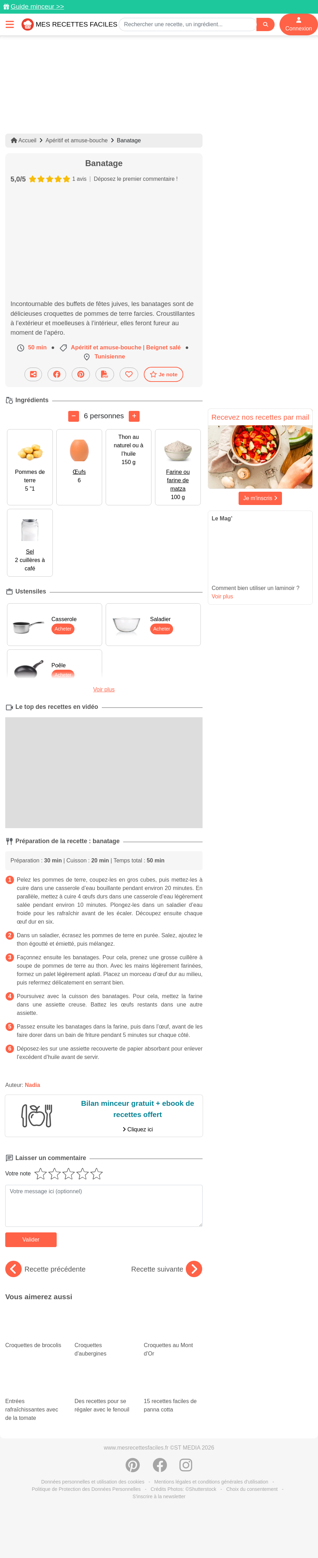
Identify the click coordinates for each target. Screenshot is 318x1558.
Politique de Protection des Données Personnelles (86, 1489)
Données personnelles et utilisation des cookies (92, 1482)
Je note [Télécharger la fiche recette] (164, 374)
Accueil (23, 140)
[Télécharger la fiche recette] (105, 374)
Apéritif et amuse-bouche (76, 140)
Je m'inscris (260, 498)
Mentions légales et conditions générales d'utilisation (211, 1482)
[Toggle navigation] (10, 24)
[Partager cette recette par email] (33, 374)
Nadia (32, 1085)
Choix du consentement (252, 1489)
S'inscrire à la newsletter (159, 1496)
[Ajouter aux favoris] (129, 374)
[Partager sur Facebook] (57, 374)
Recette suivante (166, 1269)
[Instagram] (185, 1469)
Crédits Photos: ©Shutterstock (183, 1489)
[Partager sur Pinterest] (81, 374)
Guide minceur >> (37, 6)
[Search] (265, 25)
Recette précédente (45, 1269)
